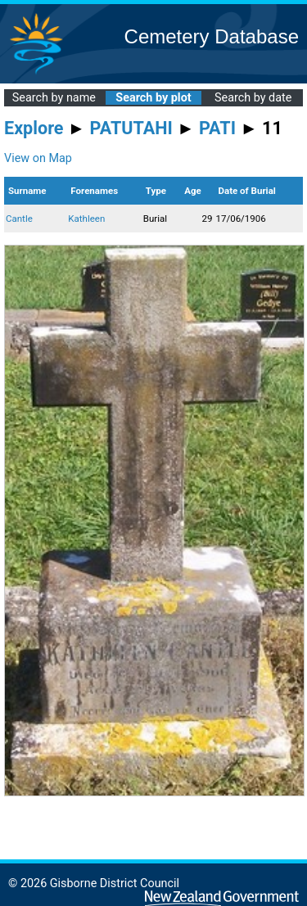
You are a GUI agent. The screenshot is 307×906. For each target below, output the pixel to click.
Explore (34, 128)
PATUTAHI (131, 128)
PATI (217, 128)
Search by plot (153, 98)
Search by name (54, 98)
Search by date (252, 98)
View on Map (38, 158)
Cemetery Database (211, 36)
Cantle (19, 218)
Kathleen (86, 218)
